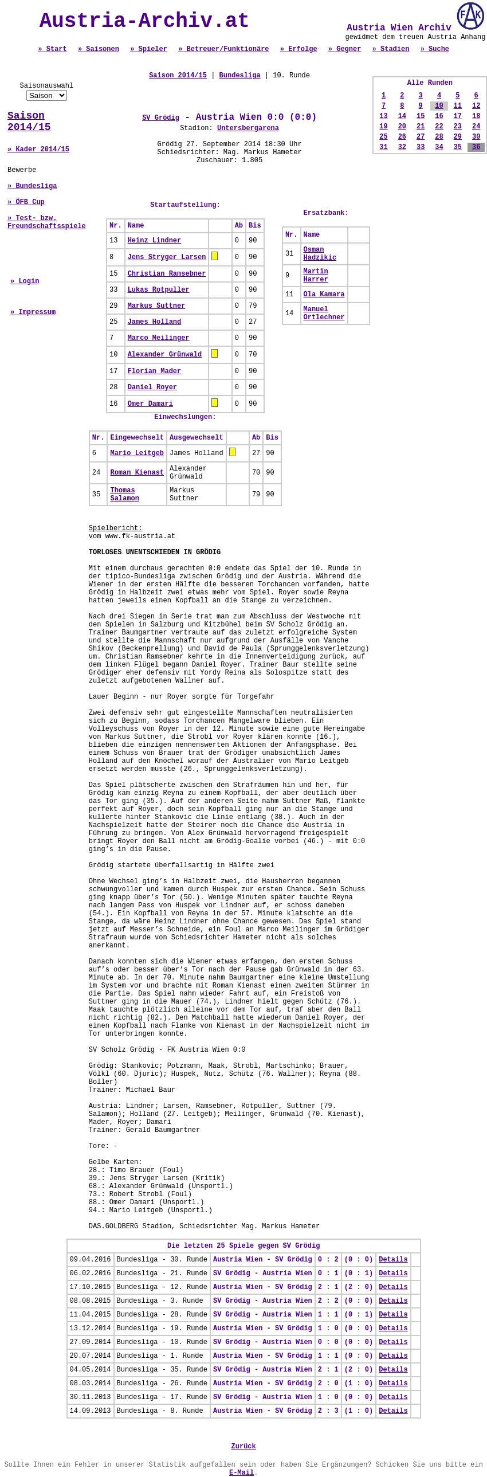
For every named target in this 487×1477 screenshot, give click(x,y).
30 (476, 137)
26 (402, 137)
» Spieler (148, 49)
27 (421, 137)
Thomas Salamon (124, 495)
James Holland (155, 322)
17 (458, 116)
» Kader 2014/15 (38, 150)
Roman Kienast (137, 473)
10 (439, 106)
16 (439, 116)
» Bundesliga (32, 186)
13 (383, 116)
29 (458, 137)
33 (421, 147)
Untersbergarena (248, 128)
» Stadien (391, 49)
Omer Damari (150, 404)
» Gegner (345, 49)
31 (383, 147)
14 (402, 116)
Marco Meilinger (159, 338)
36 (476, 147)
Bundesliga (240, 76)
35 (458, 147)
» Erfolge (298, 49)
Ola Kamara (324, 295)
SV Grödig (160, 118)
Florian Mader (155, 371)
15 (421, 116)
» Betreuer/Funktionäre (223, 49)
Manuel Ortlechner (324, 313)
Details (393, 1260)
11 (458, 106)
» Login (24, 281)
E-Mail (241, 1473)
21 (421, 127)
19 (383, 127)
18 (476, 116)
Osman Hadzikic (320, 254)
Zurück (243, 1447)
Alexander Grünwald (165, 355)
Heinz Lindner (155, 241)
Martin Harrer (316, 276)
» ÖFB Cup (26, 202)
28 (439, 137)
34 (439, 147)
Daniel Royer (152, 387)
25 (383, 137)
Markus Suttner (157, 306)
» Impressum (33, 312)
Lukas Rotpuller (159, 290)
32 (402, 147)
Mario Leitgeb (137, 453)
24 (476, 127)
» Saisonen (98, 49)
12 (476, 106)
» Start (52, 49)
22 (439, 127)
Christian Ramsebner (167, 274)
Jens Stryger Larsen (167, 257)
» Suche (435, 49)
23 (458, 127)
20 (402, 127)
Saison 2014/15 (29, 121)
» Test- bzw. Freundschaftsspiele (46, 222)
